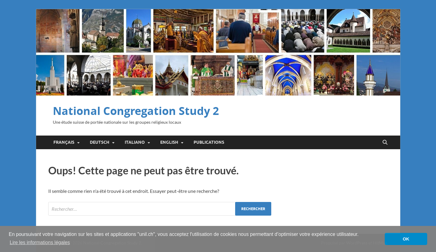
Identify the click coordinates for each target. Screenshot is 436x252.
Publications (209, 142)
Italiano (135, 142)
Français (63, 142)
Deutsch (99, 142)
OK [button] (406, 239)
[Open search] (385, 143)
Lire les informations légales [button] (40, 242)
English (169, 142)
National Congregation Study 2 (136, 110)
